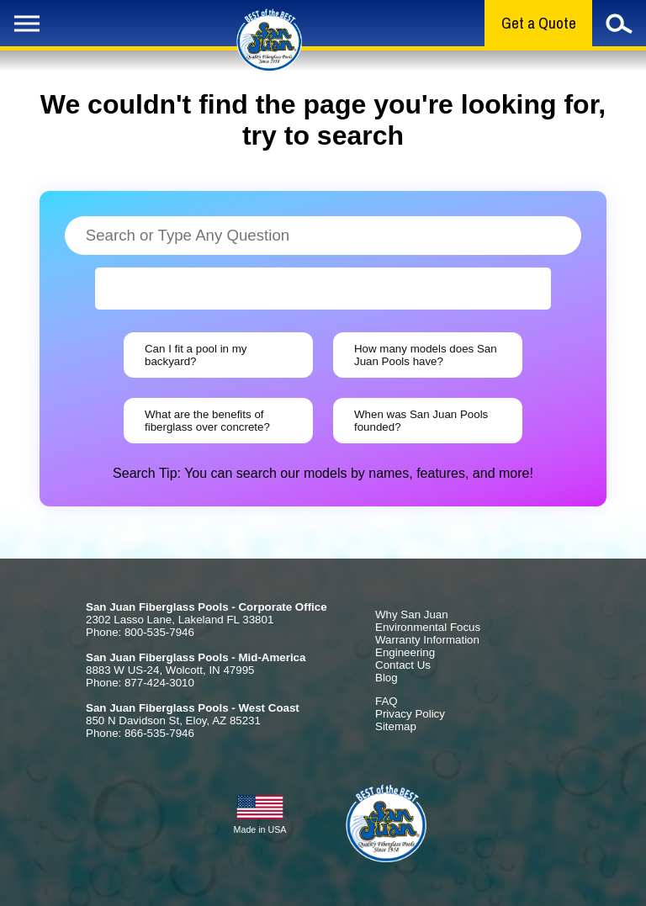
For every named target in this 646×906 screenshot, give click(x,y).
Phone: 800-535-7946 (140, 632)
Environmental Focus (427, 627)
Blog (386, 677)
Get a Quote (538, 23)
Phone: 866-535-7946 (140, 733)
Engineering (405, 652)
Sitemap (395, 726)
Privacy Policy (410, 713)
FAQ (386, 701)
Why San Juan (411, 614)
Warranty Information (427, 639)
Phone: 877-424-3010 (140, 682)
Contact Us (403, 665)
